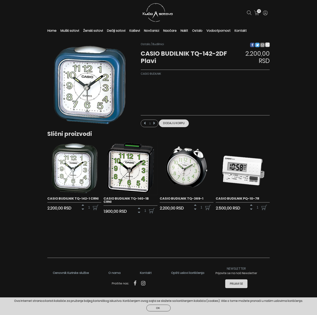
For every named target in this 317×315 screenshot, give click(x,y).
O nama (114, 273)
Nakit (184, 30)
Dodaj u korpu (174, 123)
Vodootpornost (218, 30)
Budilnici (158, 44)
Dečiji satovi (116, 30)
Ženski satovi (93, 30)
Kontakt (241, 30)
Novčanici (151, 30)
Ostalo (197, 30)
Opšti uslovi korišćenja (187, 273)
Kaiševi (134, 30)
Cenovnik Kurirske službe (71, 273)
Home (51, 30)
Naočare (169, 30)
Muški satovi (69, 30)
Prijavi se (236, 284)
